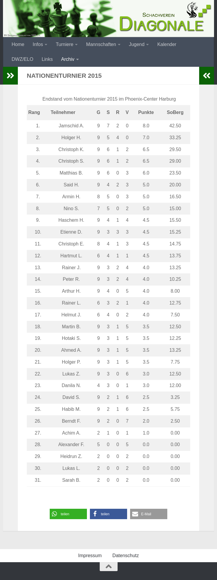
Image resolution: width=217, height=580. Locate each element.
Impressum (90, 555)
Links (47, 59)
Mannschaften (101, 44)
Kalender (166, 44)
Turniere (64, 44)
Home (18, 44)
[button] (68, 514)
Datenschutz (126, 555)
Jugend (137, 44)
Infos (38, 44)
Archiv (67, 59)
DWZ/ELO (22, 59)
